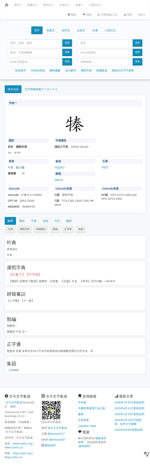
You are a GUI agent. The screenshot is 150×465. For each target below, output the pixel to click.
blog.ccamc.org (22, 453)
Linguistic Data (87, 425)
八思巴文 (95, 4)
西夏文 (32, 4)
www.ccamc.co (14, 447)
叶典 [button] (10, 229)
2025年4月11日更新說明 (130, 408)
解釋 (10, 220)
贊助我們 (50, 445)
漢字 (17, 4)
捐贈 (86, 14)
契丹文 (48, 4)
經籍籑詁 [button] (41, 229)
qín (10, 152)
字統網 (82, 402)
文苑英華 (83, 420)
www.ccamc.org (22, 443)
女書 (79, 4)
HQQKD (59, 167)
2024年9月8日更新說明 (129, 429)
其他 (141, 14)
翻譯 (69, 220)
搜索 (67, 42)
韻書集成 (101, 70)
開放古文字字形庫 (123, 70)
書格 (80, 414)
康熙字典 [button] (24, 229)
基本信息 (13, 89)
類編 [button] (55, 229)
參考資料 (84, 446)
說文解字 (70, 70)
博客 (127, 14)
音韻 (45, 220)
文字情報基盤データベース (41, 89)
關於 (72, 14)
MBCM (58, 180)
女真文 (64, 4)
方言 (57, 220)
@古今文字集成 (57, 427)
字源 (34, 220)
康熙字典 (86, 70)
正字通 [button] (67, 229)
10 (20, 167)
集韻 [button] (81, 229)
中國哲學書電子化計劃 (91, 408)
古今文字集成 (14, 402)
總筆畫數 (55, 70)
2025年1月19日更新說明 (130, 414)
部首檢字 (20, 70)
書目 (22, 220)
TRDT (105, 167)
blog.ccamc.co (13, 457)
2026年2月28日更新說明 (130, 402)
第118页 (10, 370)
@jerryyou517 (55, 433)
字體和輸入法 (107, 14)
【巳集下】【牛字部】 (25, 274)
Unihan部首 (38, 70)
